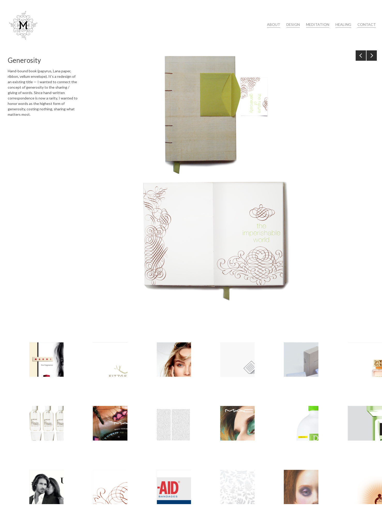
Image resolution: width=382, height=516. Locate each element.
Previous (361, 55)
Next (371, 55)
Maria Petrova (23, 25)
